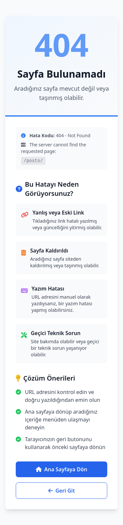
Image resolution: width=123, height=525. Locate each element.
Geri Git (61, 490)
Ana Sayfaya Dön (61, 469)
